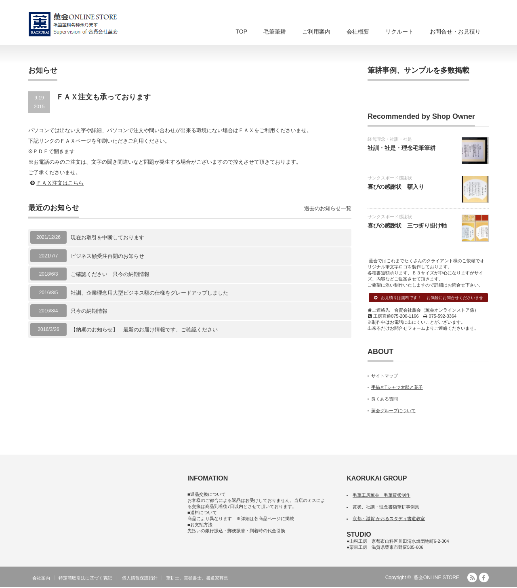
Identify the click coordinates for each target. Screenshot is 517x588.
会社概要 (358, 31)
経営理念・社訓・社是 (390, 139)
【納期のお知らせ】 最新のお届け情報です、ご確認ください (144, 330)
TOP (241, 31)
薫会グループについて (393, 411)
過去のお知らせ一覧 (327, 208)
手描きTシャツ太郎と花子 (397, 388)
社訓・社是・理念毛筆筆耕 (401, 148)
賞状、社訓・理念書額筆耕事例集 (386, 507)
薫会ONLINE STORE (436, 579)
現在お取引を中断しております (107, 237)
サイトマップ (384, 376)
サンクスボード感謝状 (390, 177)
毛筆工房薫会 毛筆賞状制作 (381, 496)
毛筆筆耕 (274, 31)
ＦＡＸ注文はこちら (60, 183)
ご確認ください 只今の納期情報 (110, 274)
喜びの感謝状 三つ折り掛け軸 (407, 225)
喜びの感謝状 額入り (396, 186)
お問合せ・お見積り (455, 31)
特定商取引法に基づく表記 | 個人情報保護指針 (108, 579)
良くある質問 (384, 399)
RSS (472, 579)
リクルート (399, 31)
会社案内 (41, 579)
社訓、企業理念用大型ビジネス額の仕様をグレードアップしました (149, 293)
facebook (484, 579)
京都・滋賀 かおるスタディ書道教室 (389, 519)
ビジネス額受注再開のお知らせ (107, 256)
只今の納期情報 (89, 311)
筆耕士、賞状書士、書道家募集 (197, 579)
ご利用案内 (316, 31)
